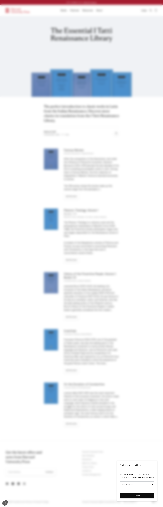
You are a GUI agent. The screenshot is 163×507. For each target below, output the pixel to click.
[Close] (153, 465)
